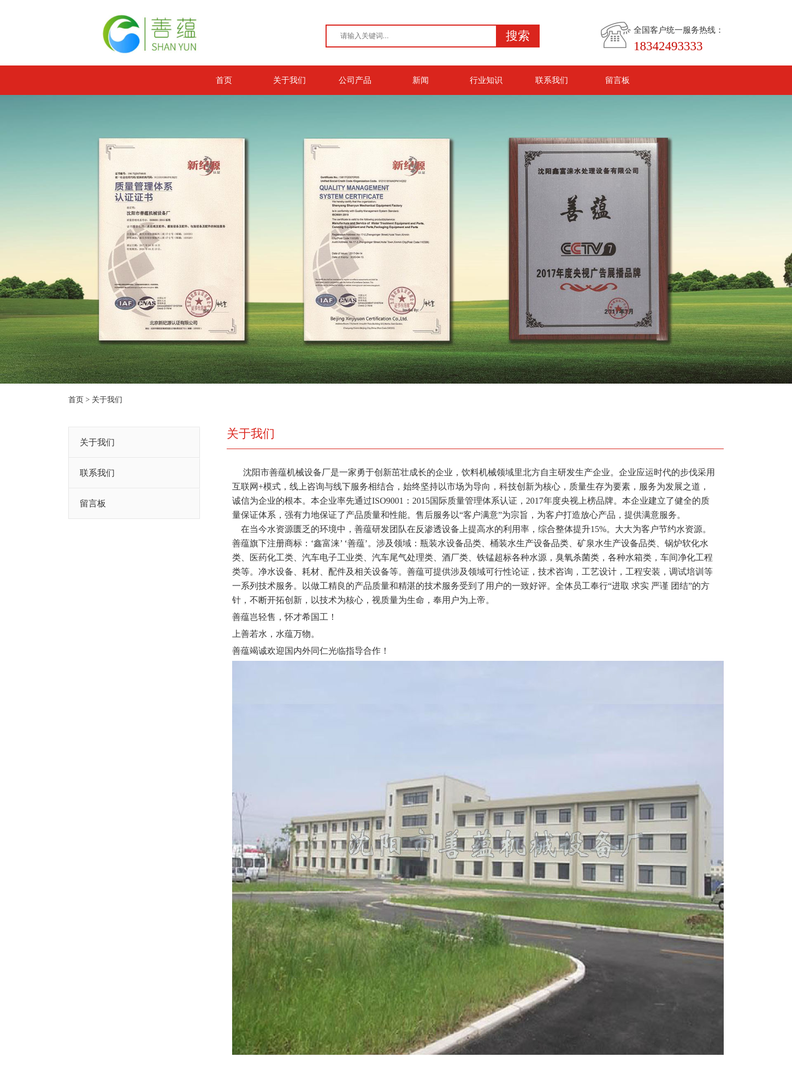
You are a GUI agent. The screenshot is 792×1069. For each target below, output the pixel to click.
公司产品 (355, 80)
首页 (224, 80)
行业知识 (486, 80)
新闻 (420, 80)
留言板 (617, 80)
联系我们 (551, 80)
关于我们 (289, 80)
